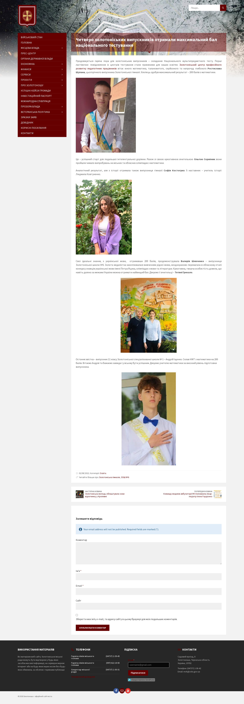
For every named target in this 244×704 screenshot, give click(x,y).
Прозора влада (30, 106)
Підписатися (138, 672)
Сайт (78, 600)
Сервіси (26, 74)
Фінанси (26, 69)
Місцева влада (30, 47)
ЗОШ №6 (125, 477)
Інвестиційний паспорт (36, 95)
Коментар (81, 539)
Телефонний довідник (83, 676)
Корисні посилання (33, 127)
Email (80, 585)
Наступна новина (93, 491)
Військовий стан (31, 37)
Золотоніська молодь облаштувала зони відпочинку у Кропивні (104, 495)
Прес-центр (28, 53)
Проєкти (26, 79)
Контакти (27, 133)
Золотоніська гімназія (109, 477)
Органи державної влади (37, 58)
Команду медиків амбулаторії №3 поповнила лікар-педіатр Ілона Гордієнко (187, 495)
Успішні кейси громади (36, 90)
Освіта (103, 473)
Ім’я (78, 570)
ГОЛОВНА (26, 42)
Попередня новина (203, 491)
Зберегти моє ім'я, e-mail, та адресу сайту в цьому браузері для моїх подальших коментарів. (126, 619)
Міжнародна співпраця (35, 101)
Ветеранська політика (35, 111)
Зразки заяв (29, 117)
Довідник (27, 122)
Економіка (28, 63)
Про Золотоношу (32, 85)
